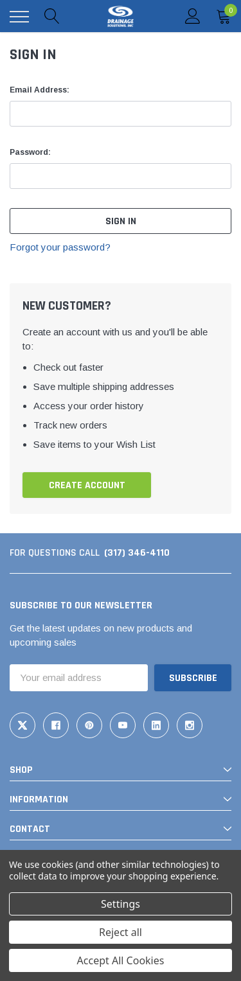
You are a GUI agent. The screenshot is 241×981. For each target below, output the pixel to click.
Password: (30, 152)
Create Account (87, 485)
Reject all (120, 932)
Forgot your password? (60, 247)
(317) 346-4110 (137, 553)
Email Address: (39, 89)
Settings (120, 904)
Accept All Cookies (121, 960)
